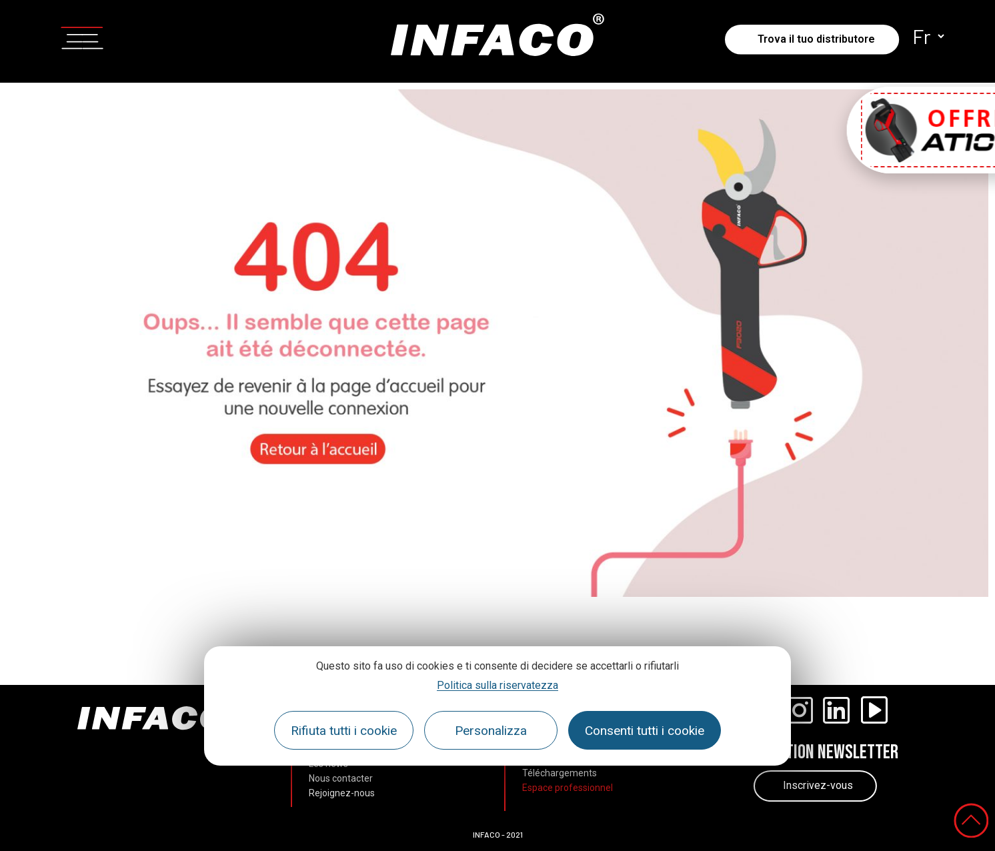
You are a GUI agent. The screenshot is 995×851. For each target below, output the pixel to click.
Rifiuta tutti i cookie (344, 730)
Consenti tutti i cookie (644, 730)
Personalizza (491, 730)
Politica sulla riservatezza (497, 685)
